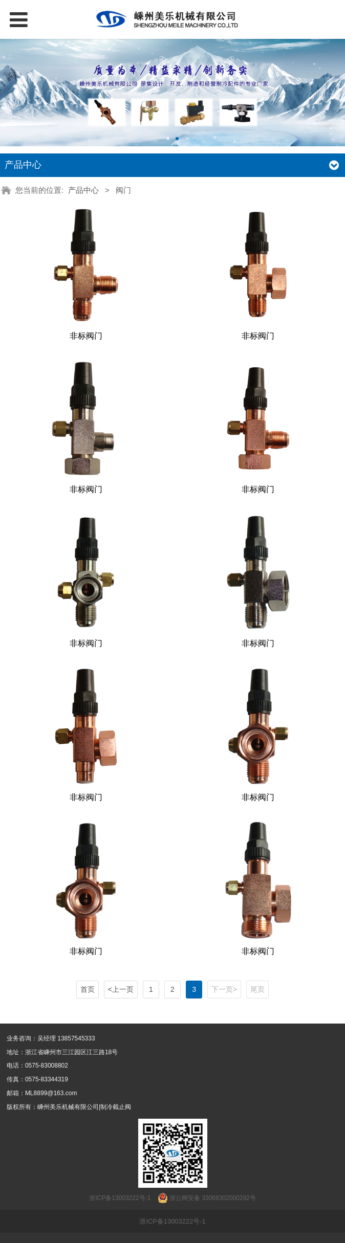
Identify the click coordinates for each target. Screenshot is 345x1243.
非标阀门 (86, 335)
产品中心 (83, 190)
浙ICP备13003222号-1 (172, 1221)
